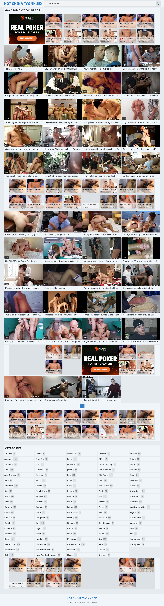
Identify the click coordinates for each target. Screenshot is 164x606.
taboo (135, 459)
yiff (133, 533)
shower (135, 454)
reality (103, 528)
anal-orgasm (12, 475)
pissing (104, 502)
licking (72, 517)
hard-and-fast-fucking (48, 555)
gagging (41, 507)
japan (72, 459)
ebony (40, 454)
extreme (41, 475)
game (40, 512)
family (41, 486)
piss (103, 496)
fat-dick (41, 502)
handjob (42, 539)
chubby (9, 523)
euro (40, 464)
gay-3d (41, 528)
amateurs (10, 464)
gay (40, 523)
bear (8, 502)
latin (71, 502)
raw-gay (105, 517)
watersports (137, 517)
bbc (8, 491)
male (71, 533)
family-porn (43, 491)
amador (9, 454)
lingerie (72, 523)
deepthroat (11, 549)
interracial (74, 454)
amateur (11, 459)
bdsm (9, 496)
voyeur (135, 512)
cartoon (10, 507)
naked (72, 555)
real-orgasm (106, 523)
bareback (11, 486)
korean (72, 496)
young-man (137, 539)
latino (72, 507)
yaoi (134, 528)
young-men (137, 544)
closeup (9, 528)
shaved (104, 549)
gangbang (42, 517)
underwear (137, 496)
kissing (72, 491)
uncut (135, 486)
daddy (9, 539)
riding (104, 533)
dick (9, 555)
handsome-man (45, 549)
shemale (104, 555)
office (103, 459)
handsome (43, 544)
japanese (73, 464)
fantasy (41, 496)
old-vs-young (107, 470)
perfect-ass (106, 486)
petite (103, 491)
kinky (71, 486)
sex (103, 539)
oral (103, 480)
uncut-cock (137, 491)
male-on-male (76, 544)
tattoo (135, 464)
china (9, 512)
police (103, 507)
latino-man (74, 512)
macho (72, 528)
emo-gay (42, 459)
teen (134, 475)
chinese (9, 517)
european (42, 470)
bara (8, 480)
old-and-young (107, 464)
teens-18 (136, 480)
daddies (10, 533)
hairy (40, 533)
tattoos (135, 470)
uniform (136, 502)
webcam (136, 523)
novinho (104, 454)
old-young (106, 475)
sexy (103, 544)
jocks (71, 480)
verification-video (140, 507)
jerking (72, 470)
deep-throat (12, 544)
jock (71, 475)
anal (9, 470)
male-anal (74, 539)
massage (73, 549)
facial (41, 480)
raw (103, 512)
